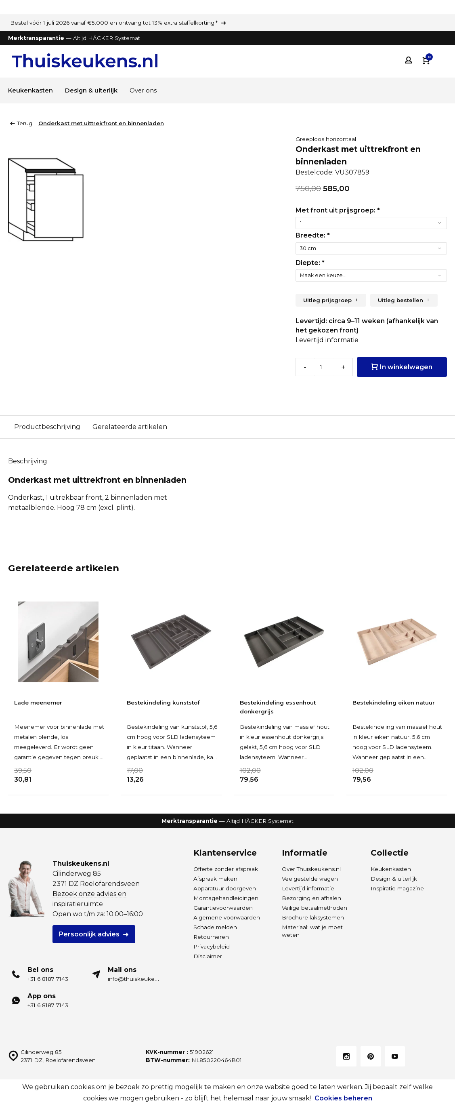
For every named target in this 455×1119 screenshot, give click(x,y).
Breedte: (313, 235)
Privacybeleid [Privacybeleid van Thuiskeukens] (211, 945)
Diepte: (310, 263)
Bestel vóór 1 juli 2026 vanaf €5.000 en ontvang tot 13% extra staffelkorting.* (114, 22)
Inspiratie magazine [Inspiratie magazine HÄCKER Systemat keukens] (397, 887)
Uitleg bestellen (400, 300)
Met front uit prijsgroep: (338, 210)
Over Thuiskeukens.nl (311, 867)
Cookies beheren (343, 1098)
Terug (21, 123)
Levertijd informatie (327, 340)
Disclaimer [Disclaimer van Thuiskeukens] (207, 955)
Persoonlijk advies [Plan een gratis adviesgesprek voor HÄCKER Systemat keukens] (89, 933)
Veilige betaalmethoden (314, 906)
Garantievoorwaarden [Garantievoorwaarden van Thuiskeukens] (223, 906)
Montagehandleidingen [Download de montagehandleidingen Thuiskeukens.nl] (225, 897)
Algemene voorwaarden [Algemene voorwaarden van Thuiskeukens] (226, 916)
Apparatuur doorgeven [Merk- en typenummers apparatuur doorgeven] (224, 887)
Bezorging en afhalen (311, 897)
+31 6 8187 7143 (47, 977)
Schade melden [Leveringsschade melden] (215, 926)
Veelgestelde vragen (310, 877)
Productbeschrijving (47, 425)
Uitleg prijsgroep (327, 300)
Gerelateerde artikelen (129, 425)
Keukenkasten (32, 90)
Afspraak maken (215, 877)
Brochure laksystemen (313, 916)
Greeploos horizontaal (326, 139)
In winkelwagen (401, 366)
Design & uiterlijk (97, 90)
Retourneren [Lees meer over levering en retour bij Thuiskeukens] (211, 935)
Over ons (151, 90)
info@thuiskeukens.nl (137, 977)
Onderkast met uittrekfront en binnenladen (101, 123)
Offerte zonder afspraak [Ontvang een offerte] (225, 867)
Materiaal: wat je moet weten (312, 930)
